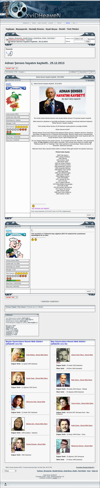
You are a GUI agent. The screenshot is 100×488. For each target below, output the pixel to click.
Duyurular (29, 39)
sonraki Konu (54, 301)
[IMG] (7, 328)
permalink (91, 80)
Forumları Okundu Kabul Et (85, 467)
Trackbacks (9, 331)
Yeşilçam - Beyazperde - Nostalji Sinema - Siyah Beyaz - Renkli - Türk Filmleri (31, 38)
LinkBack (73, 72)
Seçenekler (83, 72)
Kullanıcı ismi (70, 38)
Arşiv (88, 471)
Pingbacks (9, 333)
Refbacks (9, 334)
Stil (91, 72)
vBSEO (55, 478)
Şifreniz (68, 41)
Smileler (8, 327)
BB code (8, 325)
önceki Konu (45, 301)
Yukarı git (95, 471)
